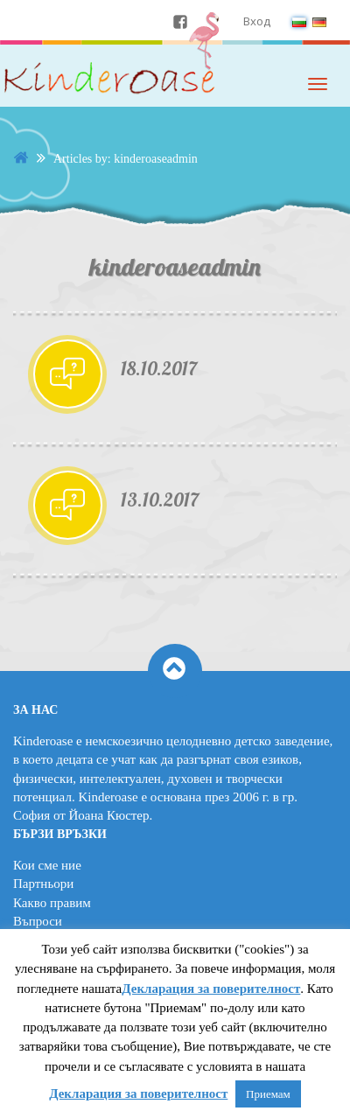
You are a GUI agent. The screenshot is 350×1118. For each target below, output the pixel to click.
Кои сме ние (47, 865)
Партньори (43, 884)
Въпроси (37, 921)
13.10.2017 (160, 499)
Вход (256, 21)
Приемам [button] (268, 1094)
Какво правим (52, 903)
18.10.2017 (159, 368)
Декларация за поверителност (211, 989)
